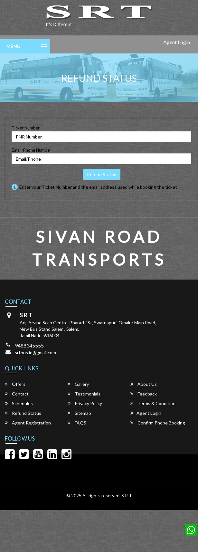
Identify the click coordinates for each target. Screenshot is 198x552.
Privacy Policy (85, 403)
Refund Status (101, 174)
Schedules (19, 403)
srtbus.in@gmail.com (35, 352)
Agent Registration (28, 422)
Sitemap (79, 413)
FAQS (77, 422)
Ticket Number (26, 127)
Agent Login (176, 42)
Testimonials (84, 393)
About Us (143, 384)
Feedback (143, 393)
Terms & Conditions (154, 403)
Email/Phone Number (31, 150)
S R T (126, 495)
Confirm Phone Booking (157, 422)
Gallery (78, 384)
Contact (17, 393)
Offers (15, 384)
